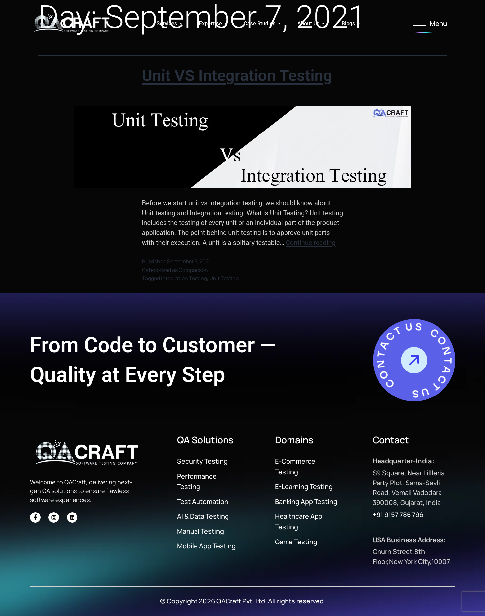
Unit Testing (224, 278)
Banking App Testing (306, 501)
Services (166, 23)
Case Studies (260, 23)
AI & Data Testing (203, 516)
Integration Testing (184, 278)
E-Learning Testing (304, 486)
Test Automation (202, 501)
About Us (308, 23)
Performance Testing (197, 481)
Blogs (348, 23)
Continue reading (311, 243)
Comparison (193, 270)
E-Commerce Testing (295, 466)
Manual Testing (200, 531)
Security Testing (202, 461)
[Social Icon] (35, 517)
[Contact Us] (414, 360)
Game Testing (296, 541)
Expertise (210, 23)
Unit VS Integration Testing (237, 75)
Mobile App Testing (206, 546)
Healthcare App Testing (298, 521)
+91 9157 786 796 (398, 514)
